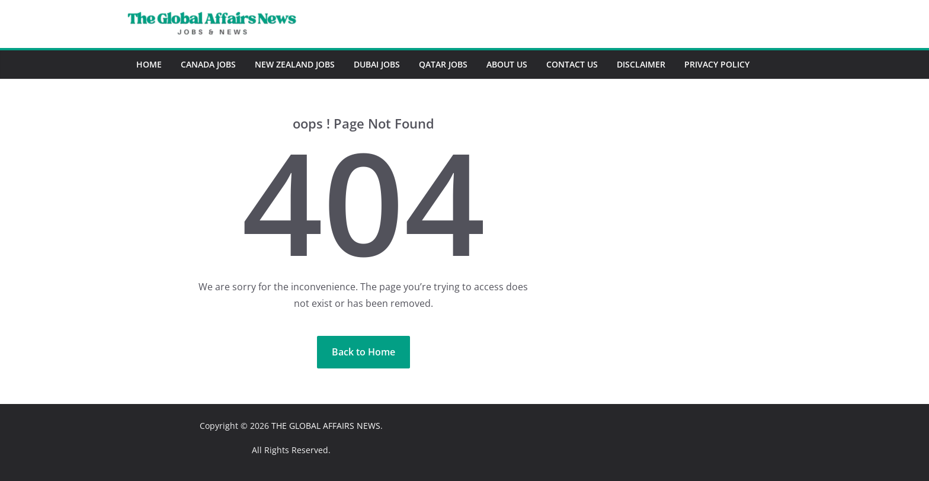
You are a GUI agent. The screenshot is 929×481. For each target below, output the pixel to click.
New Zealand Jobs (295, 64)
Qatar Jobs (443, 64)
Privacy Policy (716, 64)
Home (149, 64)
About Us (506, 64)
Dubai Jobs (377, 64)
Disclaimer (641, 64)
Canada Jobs (208, 64)
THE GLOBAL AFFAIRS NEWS (325, 425)
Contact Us (572, 64)
